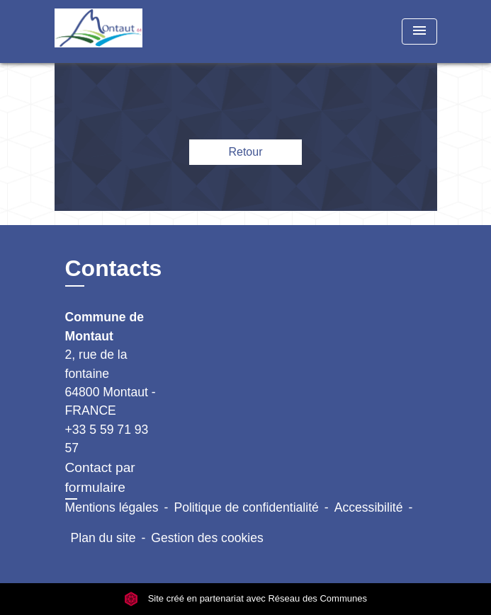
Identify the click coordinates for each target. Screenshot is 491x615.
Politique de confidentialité (246, 507)
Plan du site (103, 538)
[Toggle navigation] (419, 31)
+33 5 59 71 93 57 (107, 439)
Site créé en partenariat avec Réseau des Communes (245, 599)
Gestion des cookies (207, 538)
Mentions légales (112, 507)
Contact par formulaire (100, 477)
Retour (245, 152)
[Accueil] (108, 31)
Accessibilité (368, 507)
